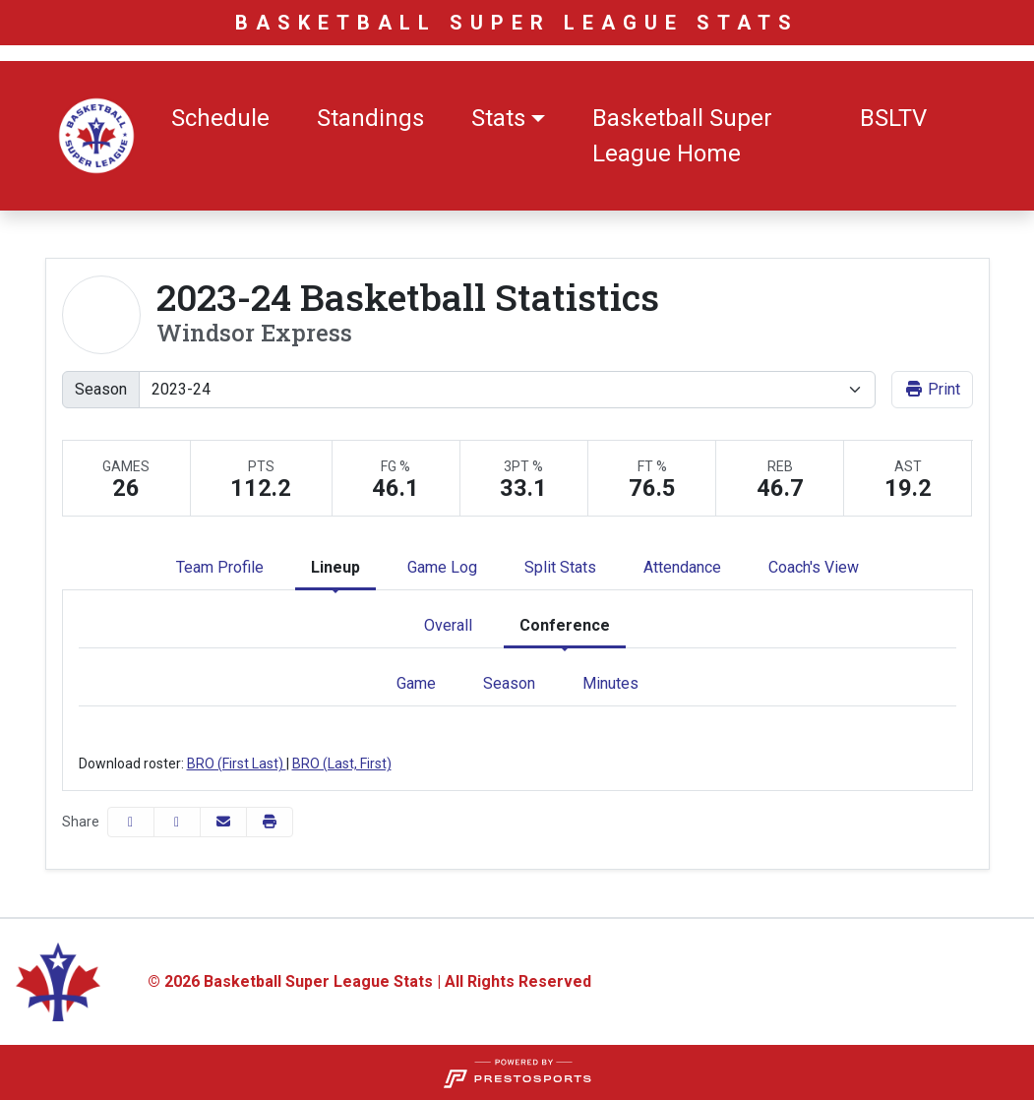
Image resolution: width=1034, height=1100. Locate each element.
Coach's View (813, 567)
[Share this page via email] (223, 822)
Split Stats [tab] (560, 567)
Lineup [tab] (335, 567)
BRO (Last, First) (342, 763)
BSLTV (893, 118)
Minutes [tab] (610, 683)
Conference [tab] (564, 625)
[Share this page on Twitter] (177, 822)
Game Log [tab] (442, 567)
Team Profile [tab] (220, 567)
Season (101, 389)
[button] (508, 118)
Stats (498, 118)
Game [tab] (416, 683)
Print (932, 389)
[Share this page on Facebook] (130, 822)
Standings (370, 118)
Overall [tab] (448, 625)
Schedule (220, 118)
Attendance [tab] (682, 567)
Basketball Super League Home (682, 135)
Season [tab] (509, 683)
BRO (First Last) (236, 763)
